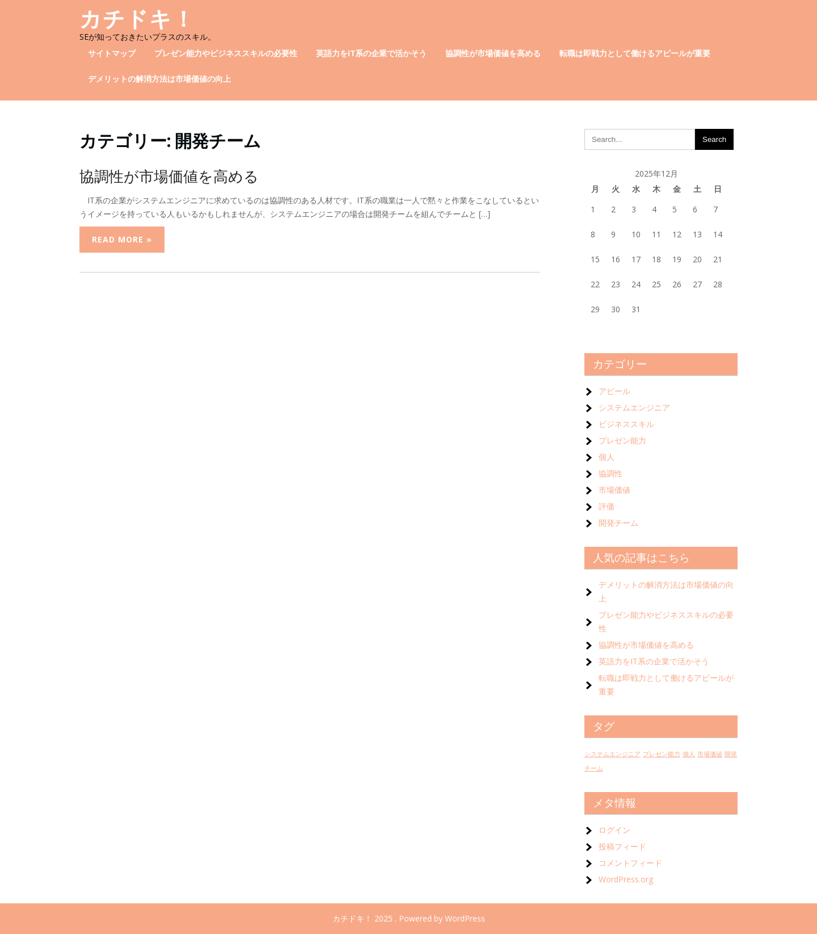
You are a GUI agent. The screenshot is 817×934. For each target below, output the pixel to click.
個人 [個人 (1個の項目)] (689, 754)
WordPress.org (626, 879)
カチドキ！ (137, 19)
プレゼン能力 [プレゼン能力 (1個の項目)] (661, 754)
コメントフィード (630, 862)
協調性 (610, 473)
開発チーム (618, 522)
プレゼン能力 (622, 440)
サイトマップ (112, 53)
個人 (606, 456)
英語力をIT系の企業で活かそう (371, 53)
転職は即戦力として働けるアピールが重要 (634, 53)
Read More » (122, 239)
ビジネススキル (626, 423)
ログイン (614, 829)
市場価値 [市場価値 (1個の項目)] (709, 754)
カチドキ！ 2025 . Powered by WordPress (408, 918)
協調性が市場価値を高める (493, 53)
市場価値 (614, 489)
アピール (614, 391)
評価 (606, 506)
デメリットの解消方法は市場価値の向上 (159, 79)
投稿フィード (622, 846)
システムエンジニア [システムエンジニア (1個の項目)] (612, 754)
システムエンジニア (634, 407)
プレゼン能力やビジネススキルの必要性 (225, 53)
